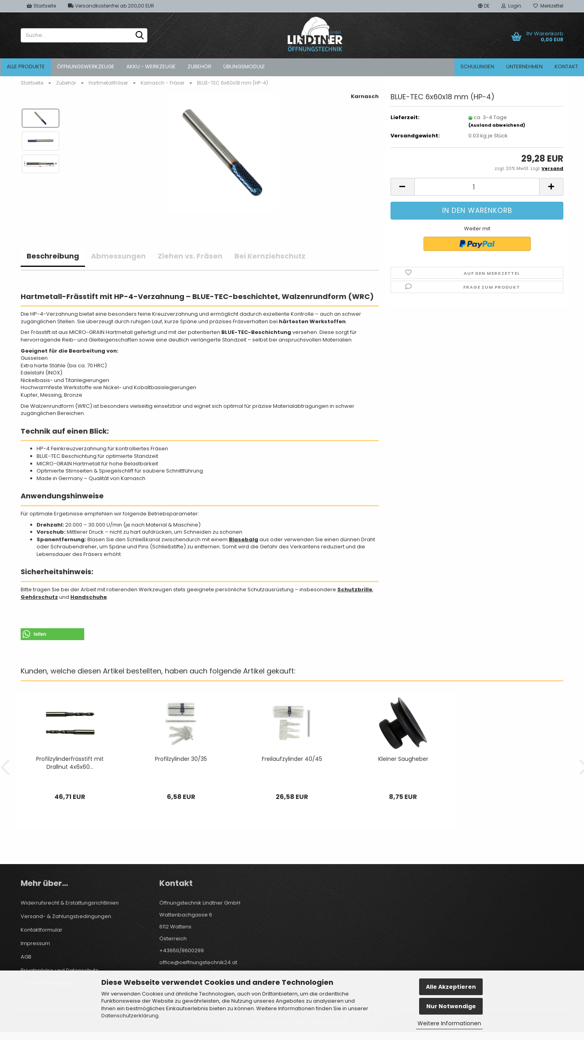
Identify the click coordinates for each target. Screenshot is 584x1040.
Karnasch (365, 96)
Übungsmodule (244, 66)
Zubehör (199, 66)
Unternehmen (524, 66)
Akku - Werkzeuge (151, 66)
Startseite (41, 5)
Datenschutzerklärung (130, 1015)
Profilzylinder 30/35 (181, 759)
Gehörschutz (39, 597)
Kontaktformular (41, 930)
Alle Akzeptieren (451, 987)
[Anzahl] (477, 187)
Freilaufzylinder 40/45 (292, 759)
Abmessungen (118, 256)
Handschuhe (88, 597)
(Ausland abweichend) (496, 125)
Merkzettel (548, 5)
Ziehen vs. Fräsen (190, 256)
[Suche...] (139, 36)
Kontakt (566, 66)
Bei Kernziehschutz (270, 256)
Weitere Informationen (449, 1023)
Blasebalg (243, 539)
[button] (483, 6)
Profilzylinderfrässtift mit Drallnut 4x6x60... (70, 763)
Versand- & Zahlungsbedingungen (66, 916)
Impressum (35, 943)
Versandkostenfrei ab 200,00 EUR (111, 5)
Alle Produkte (26, 66)
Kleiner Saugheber (403, 759)
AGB (26, 957)
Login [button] (511, 5)
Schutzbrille (354, 589)
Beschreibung (53, 256)
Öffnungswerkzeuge (85, 66)
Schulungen (477, 66)
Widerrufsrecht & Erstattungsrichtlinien (70, 903)
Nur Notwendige (451, 1006)
